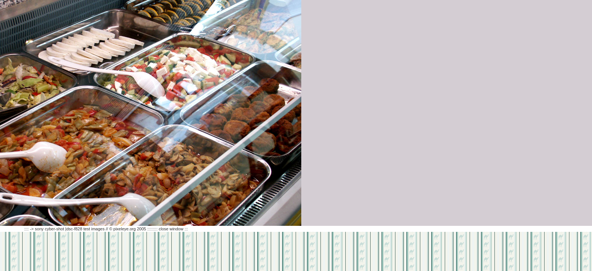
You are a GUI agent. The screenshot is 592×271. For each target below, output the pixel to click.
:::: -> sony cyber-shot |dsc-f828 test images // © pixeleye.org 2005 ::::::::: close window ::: (94, 229)
